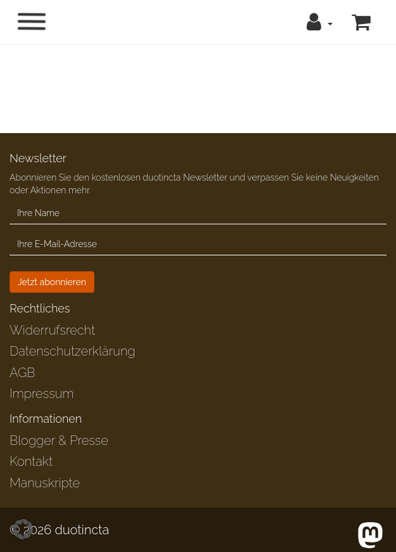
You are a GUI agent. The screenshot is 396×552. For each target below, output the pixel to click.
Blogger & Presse (59, 440)
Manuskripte (45, 483)
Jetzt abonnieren (52, 282)
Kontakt (31, 461)
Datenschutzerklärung (72, 351)
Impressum (41, 393)
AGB (22, 372)
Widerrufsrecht (52, 330)
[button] (319, 22)
